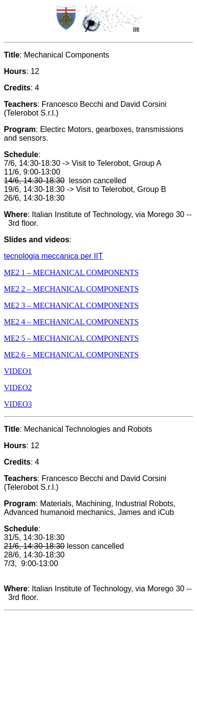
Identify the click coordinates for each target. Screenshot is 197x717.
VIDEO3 (18, 404)
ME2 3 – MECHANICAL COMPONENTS (71, 305)
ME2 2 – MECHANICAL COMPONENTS (71, 289)
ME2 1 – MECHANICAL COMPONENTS (71, 272)
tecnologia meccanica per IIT (53, 256)
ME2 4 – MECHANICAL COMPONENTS (71, 322)
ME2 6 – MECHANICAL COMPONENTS (71, 355)
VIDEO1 (18, 371)
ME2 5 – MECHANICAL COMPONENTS (71, 338)
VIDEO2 (18, 387)
